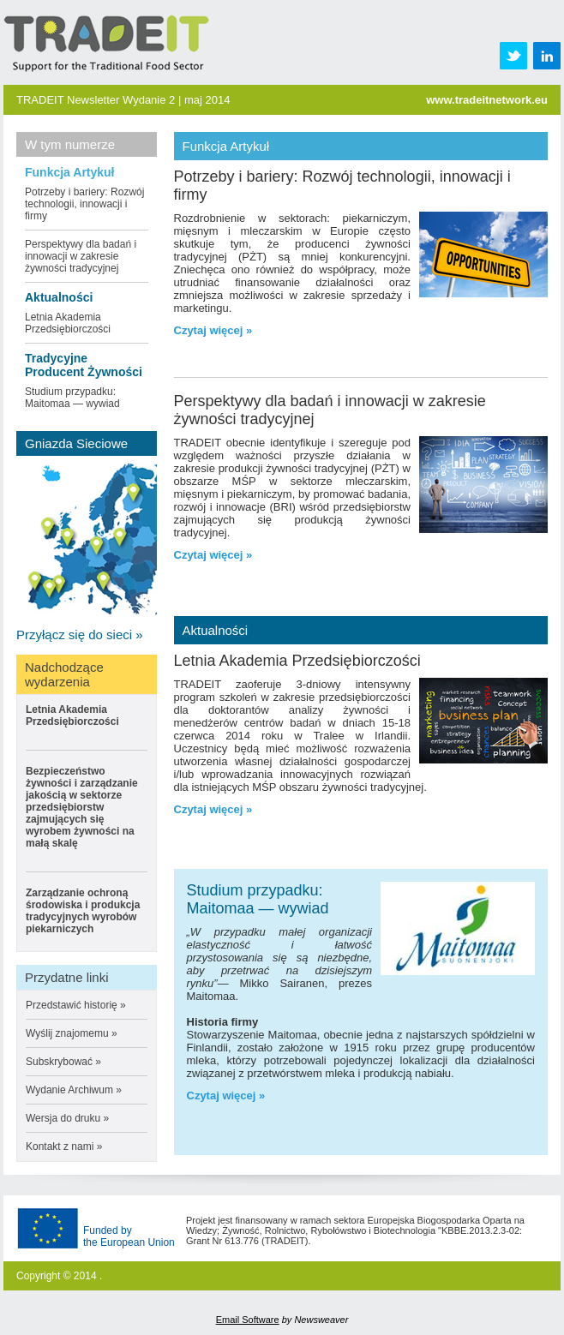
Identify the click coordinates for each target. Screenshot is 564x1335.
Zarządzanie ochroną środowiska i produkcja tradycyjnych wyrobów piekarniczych (83, 911)
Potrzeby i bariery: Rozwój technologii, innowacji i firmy (84, 204)
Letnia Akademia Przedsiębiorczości (68, 323)
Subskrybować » (63, 1062)
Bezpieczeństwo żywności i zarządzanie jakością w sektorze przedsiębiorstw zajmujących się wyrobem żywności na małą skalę (82, 807)
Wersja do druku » (67, 1118)
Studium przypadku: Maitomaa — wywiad (72, 398)
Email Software (247, 1319)
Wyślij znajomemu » (71, 1033)
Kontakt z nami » (64, 1146)
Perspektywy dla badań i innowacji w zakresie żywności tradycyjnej (80, 256)
